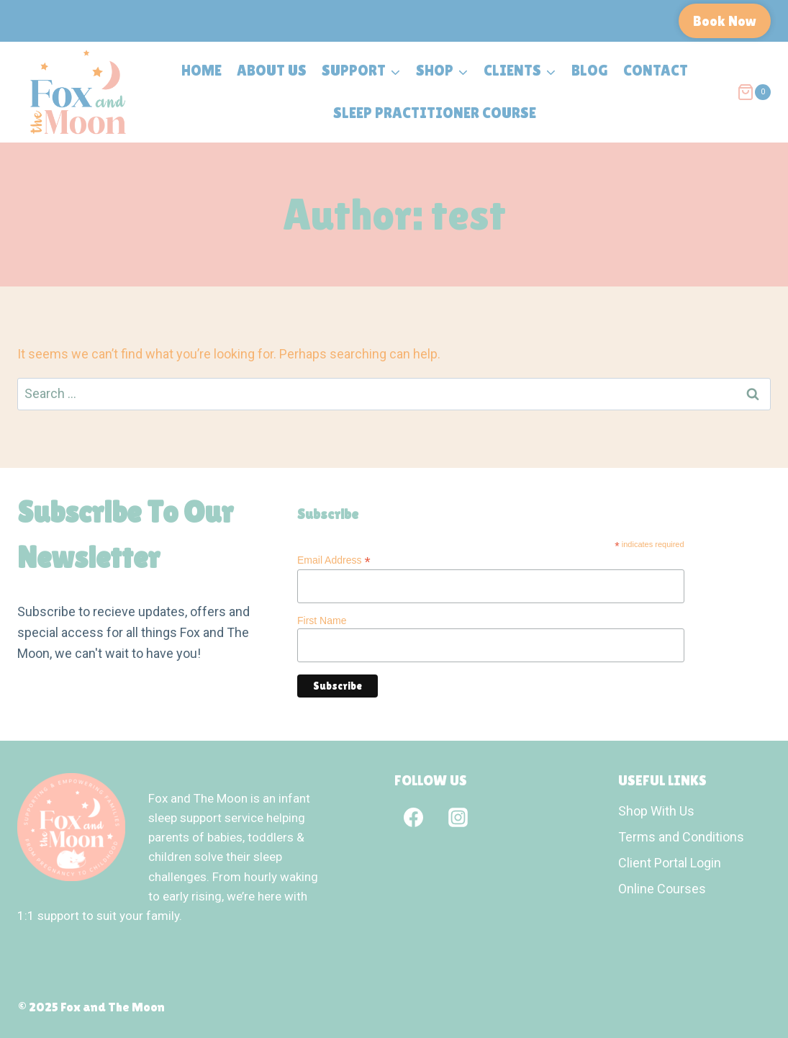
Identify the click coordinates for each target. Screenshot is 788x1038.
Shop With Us (656, 810)
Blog (589, 70)
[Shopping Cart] (754, 92)
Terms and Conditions (681, 836)
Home (201, 70)
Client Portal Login (669, 862)
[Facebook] (413, 817)
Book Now (724, 21)
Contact (655, 70)
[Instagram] (458, 817)
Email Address (334, 560)
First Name (321, 620)
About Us (272, 70)
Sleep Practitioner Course (434, 113)
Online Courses (662, 888)
